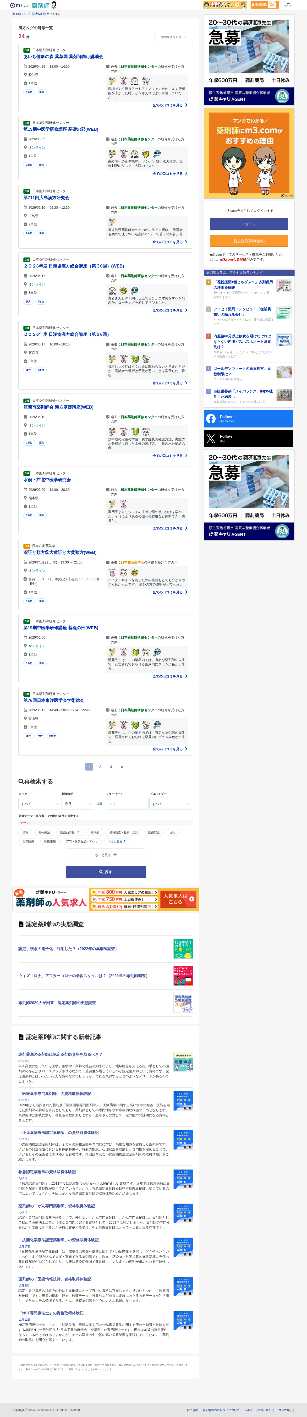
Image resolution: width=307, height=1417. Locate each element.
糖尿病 (95, 832)
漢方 (41, 92)
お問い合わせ (265, 1410)
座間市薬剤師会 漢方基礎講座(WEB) (58, 407)
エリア (22, 794)
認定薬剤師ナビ (42, 14)
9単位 (52, 736)
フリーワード (114, 794)
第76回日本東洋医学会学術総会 (53, 700)
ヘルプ (248, 1410)
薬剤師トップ (21, 14)
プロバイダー (158, 794)
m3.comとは (287, 1410)
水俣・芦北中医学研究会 (47, 479)
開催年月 (68, 794)
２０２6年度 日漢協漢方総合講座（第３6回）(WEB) (73, 266)
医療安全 (154, 832)
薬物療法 (44, 832)
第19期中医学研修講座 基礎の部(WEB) (60, 129)
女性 (40, 736)
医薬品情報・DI (70, 832)
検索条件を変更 (173, 37)
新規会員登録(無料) (249, 241)
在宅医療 (28, 841)
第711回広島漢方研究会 (46, 197)
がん (173, 832)
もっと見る (117, 841)
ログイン (288, 4)
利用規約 (192, 1410)
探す (105, 872)
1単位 (29, 92)
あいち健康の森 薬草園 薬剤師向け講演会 (63, 56)
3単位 (41, 301)
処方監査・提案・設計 (124, 832)
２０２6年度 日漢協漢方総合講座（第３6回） (67, 334)
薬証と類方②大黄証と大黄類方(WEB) (60, 552)
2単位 (29, 233)
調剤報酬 (50, 841)
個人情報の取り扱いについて (221, 1410)
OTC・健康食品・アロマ (82, 841)
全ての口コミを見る (170, 105)
